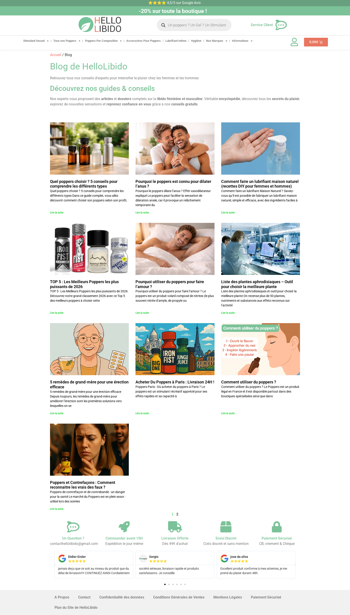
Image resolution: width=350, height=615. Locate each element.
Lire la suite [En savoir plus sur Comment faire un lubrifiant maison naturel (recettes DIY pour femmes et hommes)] (228, 212)
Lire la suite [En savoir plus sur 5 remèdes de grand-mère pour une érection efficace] (56, 413)
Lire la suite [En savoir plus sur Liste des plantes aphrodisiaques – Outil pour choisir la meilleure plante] (228, 312)
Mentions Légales (227, 597)
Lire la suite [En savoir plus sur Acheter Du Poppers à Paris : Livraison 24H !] (142, 413)
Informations (242, 41)
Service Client (262, 25)
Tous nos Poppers (66, 41)
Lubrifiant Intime (175, 40)
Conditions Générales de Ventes (178, 597)
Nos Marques (216, 41)
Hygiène (196, 40)
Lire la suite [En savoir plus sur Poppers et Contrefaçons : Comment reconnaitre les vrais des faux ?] (56, 508)
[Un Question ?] (73, 526)
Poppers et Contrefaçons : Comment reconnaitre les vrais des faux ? (82, 485)
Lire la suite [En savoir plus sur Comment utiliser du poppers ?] (228, 413)
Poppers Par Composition (103, 41)
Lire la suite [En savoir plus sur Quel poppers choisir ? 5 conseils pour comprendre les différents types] (56, 212)
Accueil (55, 55)
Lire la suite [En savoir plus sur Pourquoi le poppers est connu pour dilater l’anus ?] (142, 212)
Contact (84, 597)
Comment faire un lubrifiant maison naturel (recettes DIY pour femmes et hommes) (260, 184)
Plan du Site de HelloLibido (76, 607)
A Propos (61, 597)
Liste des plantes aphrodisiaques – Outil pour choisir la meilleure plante (257, 284)
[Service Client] (281, 25)
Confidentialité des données (121, 597)
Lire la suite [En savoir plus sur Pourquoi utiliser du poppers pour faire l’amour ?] (142, 312)
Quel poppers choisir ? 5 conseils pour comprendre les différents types (83, 184)
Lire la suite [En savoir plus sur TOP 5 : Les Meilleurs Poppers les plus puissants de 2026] (56, 312)
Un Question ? (73, 538)
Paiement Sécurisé (266, 597)
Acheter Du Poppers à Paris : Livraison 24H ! (174, 382)
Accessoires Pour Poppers (143, 40)
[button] (54, 565)
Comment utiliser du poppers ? (248, 382)
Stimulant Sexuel (36, 41)
